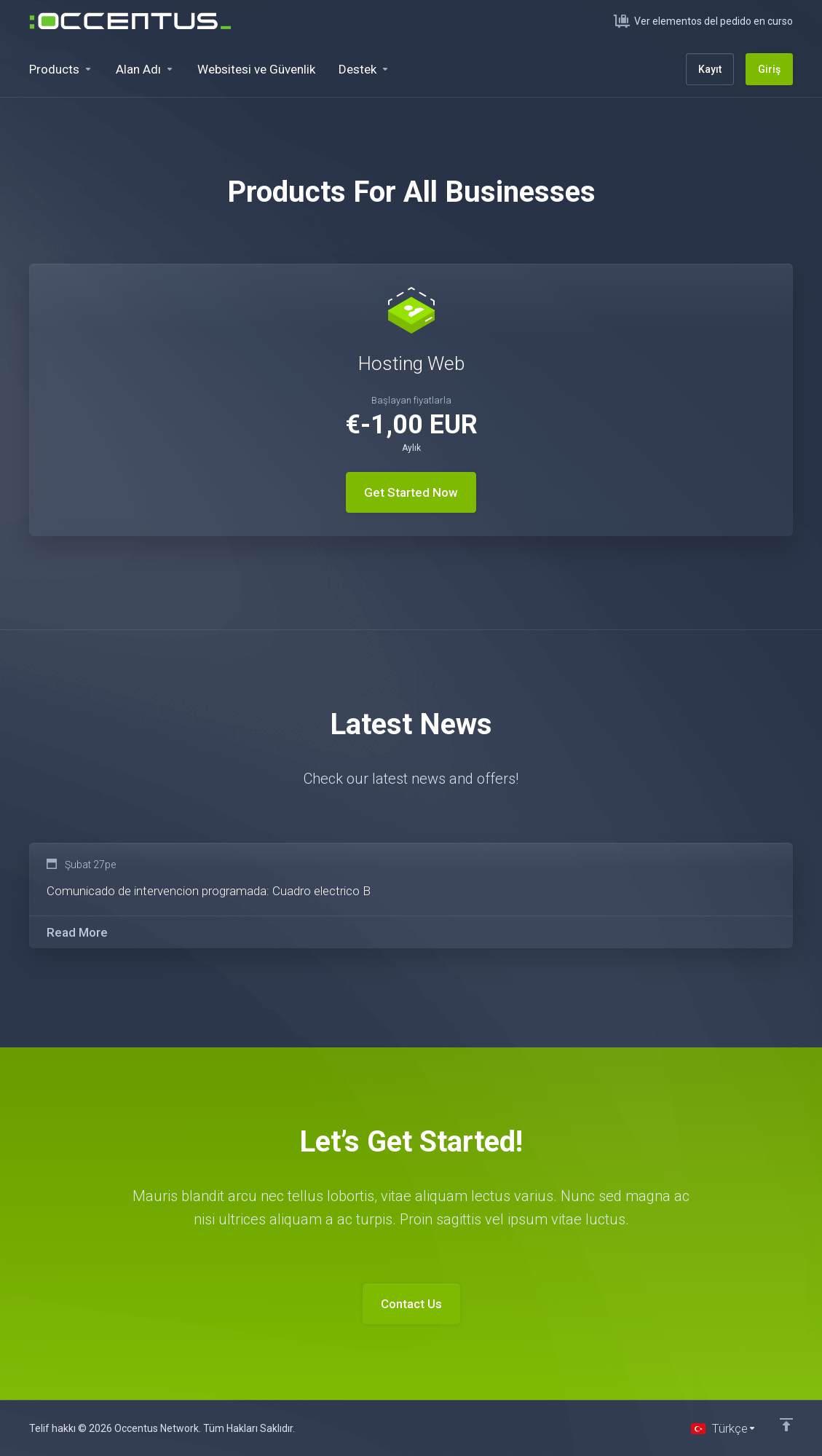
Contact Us (411, 1303)
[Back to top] (786, 1424)
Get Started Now (411, 492)
